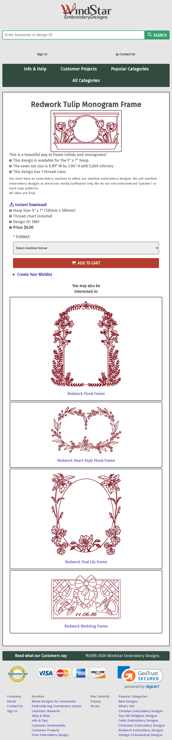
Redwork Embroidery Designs (141, 730)
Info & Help (35, 69)
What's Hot (126, 706)
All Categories (86, 80)
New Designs (128, 701)
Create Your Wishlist (34, 274)
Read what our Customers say (41, 655)
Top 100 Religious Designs (138, 716)
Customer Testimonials (49, 725)
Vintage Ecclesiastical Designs (141, 735)
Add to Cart (86, 263)
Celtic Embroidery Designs (138, 720)
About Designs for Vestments (54, 701)
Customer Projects (79, 69)
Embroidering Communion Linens (56, 706)
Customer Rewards (46, 711)
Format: (23, 237)
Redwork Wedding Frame (86, 626)
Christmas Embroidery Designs (142, 725)
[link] (140, 677)
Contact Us (125, 54)
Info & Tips (40, 720)
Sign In (42, 54)
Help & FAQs (41, 716)
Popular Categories (130, 69)
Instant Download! (31, 205)
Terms (95, 706)
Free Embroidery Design (50, 735)
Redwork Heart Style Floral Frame (86, 460)
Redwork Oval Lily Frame (86, 562)
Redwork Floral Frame (86, 393)
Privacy (95, 701)
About (11, 701)
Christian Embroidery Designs (141, 711)
